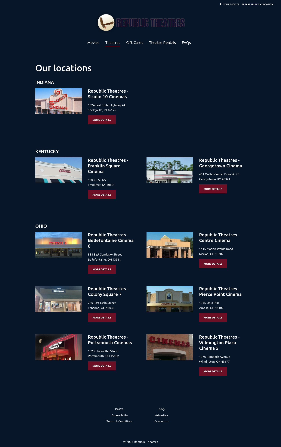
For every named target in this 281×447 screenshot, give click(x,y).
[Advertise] (161, 415)
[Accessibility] (119, 415)
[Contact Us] (161, 421)
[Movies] (93, 42)
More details (101, 119)
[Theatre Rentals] (162, 42)
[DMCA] (119, 409)
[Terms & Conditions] (120, 421)
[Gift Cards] (134, 42)
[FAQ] (162, 409)
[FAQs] (186, 42)
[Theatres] (112, 42)
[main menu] (139, 42)
